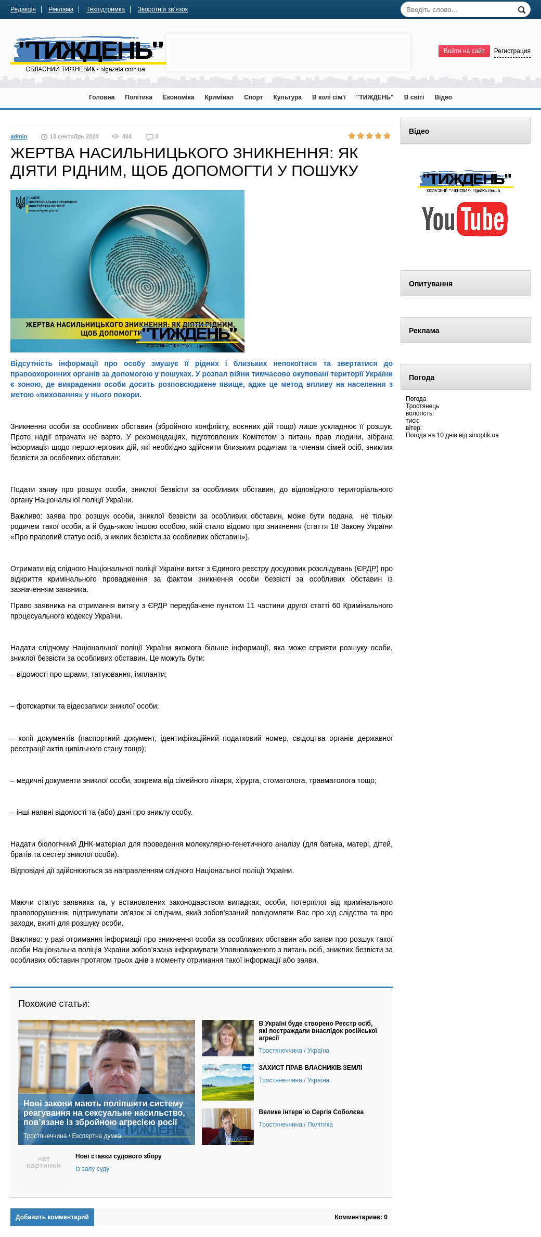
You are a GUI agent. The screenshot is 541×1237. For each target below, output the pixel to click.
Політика (138, 97)
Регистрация (512, 51)
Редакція (23, 9)
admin (18, 136)
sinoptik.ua (484, 435)
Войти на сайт (464, 51)
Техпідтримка (105, 9)
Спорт (253, 97)
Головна (101, 97)
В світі (414, 97)
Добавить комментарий (52, 1217)
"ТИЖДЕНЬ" (375, 97)
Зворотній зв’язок (163, 9)
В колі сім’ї (329, 97)
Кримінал (219, 97)
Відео (443, 97)
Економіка (179, 97)
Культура (287, 97)
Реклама (60, 9)
